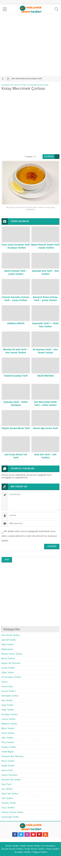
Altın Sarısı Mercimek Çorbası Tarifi (26, 78)
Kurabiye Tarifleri (10, 714)
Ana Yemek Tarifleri (19, 85)
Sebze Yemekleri (10, 775)
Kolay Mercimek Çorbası (38, 85)
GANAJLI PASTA (15, 323)
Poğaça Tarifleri (9, 747)
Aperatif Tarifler (9, 640)
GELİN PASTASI (45, 375)
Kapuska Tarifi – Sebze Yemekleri (16, 403)
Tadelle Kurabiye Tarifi (16, 375)
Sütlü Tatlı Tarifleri (10, 793)
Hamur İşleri (7, 686)
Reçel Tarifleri (8, 761)
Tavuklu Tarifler (9, 803)
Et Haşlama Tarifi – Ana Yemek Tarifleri (45, 351)
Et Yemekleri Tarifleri (11, 677)
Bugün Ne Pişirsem (11, 663)
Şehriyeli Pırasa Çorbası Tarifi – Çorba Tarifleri (45, 299)
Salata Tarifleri (8, 765)
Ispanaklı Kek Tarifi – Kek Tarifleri (45, 272)
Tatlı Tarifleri (7, 798)
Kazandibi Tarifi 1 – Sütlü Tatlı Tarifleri (45, 325)
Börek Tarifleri (8, 658)
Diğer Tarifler (8, 672)
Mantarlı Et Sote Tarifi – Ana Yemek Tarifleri (15, 351)
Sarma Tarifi (7, 770)
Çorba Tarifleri (8, 668)
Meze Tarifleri (8, 728)
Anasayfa (5, 85)
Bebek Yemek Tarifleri (12, 654)
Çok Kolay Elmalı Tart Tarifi (15, 456)
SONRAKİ (48, 156)
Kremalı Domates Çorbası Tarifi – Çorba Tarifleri (15, 299)
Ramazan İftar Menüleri (13, 756)
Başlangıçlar (7, 649)
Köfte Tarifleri (8, 709)
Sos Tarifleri (7, 789)
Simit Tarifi (6, 784)
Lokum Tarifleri (9, 719)
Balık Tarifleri (8, 644)
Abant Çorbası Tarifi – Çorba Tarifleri (15, 272)
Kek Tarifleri (7, 700)
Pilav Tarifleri (8, 737)
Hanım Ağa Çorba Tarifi (45, 428)
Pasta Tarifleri (8, 733)
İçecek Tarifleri (8, 691)
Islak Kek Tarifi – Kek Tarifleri (45, 456)
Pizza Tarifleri (8, 742)
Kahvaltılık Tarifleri (10, 695)
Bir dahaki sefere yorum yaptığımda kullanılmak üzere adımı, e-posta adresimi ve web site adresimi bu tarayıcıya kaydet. (29, 536)
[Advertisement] (30, 45)
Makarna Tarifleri (9, 723)
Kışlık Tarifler (8, 705)
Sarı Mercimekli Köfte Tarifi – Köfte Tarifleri (45, 403)
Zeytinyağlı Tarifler (10, 817)
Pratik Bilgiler (8, 751)
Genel (4, 681)
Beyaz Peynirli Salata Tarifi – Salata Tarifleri (45, 246)
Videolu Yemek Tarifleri (13, 812)
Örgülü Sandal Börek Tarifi (16, 428)
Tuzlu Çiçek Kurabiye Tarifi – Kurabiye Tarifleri (16, 246)
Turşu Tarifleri (8, 807)
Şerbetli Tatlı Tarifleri (11, 779)
